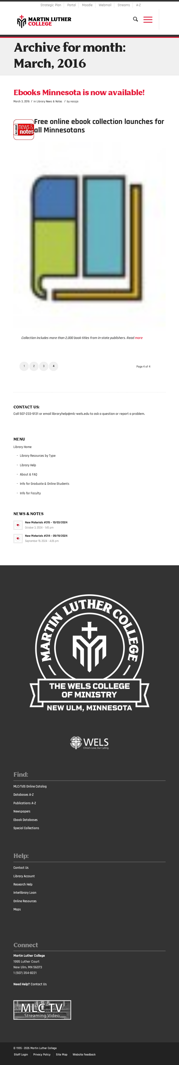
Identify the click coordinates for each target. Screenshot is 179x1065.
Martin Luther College (43, 1048)
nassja (74, 101)
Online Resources (25, 901)
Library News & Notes (49, 101)
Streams (124, 5)
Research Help (22, 884)
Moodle (87, 5)
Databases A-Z (23, 795)
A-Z (138, 5)
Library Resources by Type (37, 456)
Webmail (105, 5)
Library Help (28, 465)
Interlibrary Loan (24, 893)
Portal (71, 5)
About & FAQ (28, 474)
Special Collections (26, 828)
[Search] (133, 19)
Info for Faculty (30, 493)
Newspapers (21, 811)
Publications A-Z (24, 803)
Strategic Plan (50, 5)
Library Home (22, 447)
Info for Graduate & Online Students (44, 484)
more (138, 338)
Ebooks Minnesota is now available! (78, 93)
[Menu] (145, 19)
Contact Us (21, 868)
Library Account (24, 876)
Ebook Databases (25, 820)
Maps (17, 909)
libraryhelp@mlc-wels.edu (70, 413)
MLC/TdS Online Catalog (30, 786)
